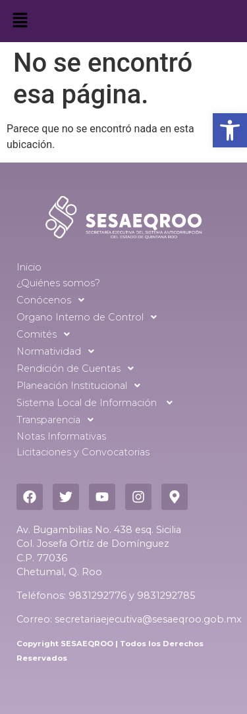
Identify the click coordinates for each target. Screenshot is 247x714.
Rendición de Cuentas (78, 368)
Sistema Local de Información (98, 402)
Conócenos (54, 300)
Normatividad (58, 351)
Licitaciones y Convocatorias (83, 452)
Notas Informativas (61, 436)
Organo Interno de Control (90, 317)
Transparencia (58, 419)
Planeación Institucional (82, 385)
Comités (46, 334)
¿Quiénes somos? (58, 283)
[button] (230, 130)
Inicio (28, 267)
